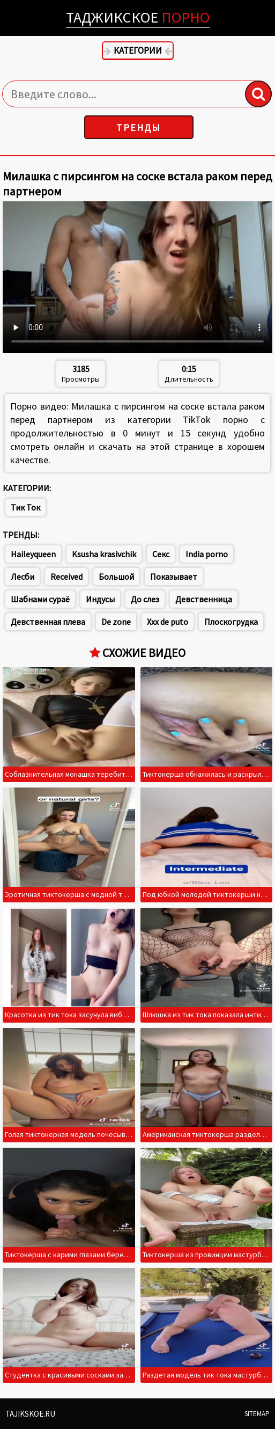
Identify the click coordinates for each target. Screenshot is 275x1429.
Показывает (173, 576)
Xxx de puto (167, 621)
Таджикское (138, 17)
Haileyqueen (33, 554)
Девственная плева (48, 621)
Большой (116, 576)
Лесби (22, 576)
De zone (116, 621)
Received (66, 576)
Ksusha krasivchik (104, 554)
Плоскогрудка (231, 621)
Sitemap (257, 1413)
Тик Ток (25, 507)
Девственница (203, 599)
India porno (206, 554)
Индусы (100, 599)
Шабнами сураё (40, 599)
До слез (145, 599)
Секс (160, 554)
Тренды (138, 127)
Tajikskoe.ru (30, 1414)
